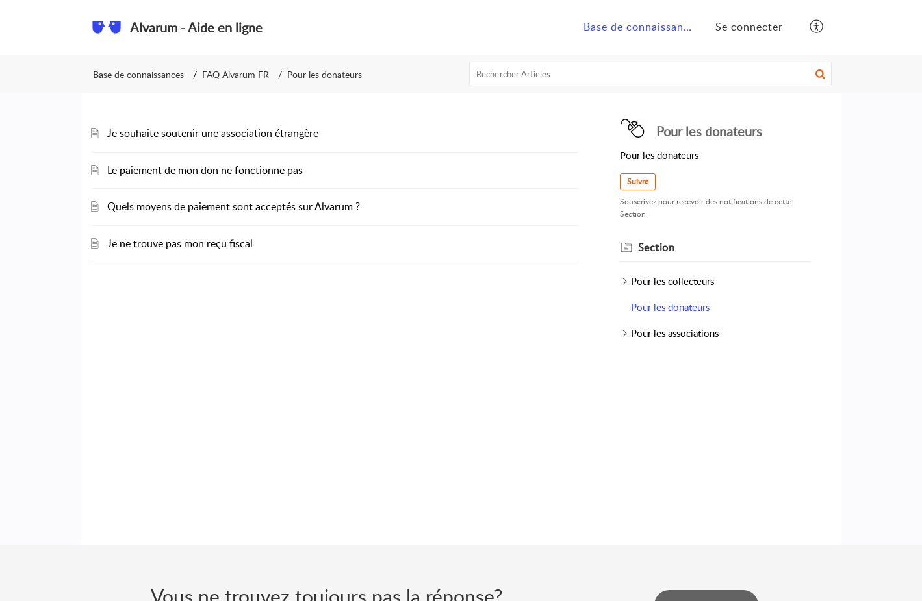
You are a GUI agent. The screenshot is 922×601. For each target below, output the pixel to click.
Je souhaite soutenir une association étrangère (212, 133)
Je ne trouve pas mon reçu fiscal (180, 243)
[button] (817, 27)
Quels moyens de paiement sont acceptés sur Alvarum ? (233, 206)
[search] (650, 74)
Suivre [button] (637, 181)
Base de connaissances (641, 26)
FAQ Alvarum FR (235, 74)
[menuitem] (638, 27)
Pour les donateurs (670, 306)
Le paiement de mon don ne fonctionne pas (205, 170)
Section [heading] (656, 247)
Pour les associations (675, 332)
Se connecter (749, 26)
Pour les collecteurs (672, 281)
